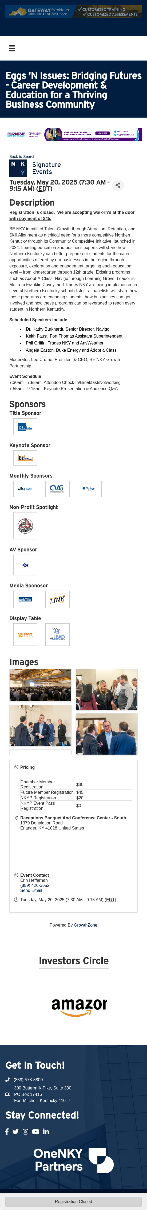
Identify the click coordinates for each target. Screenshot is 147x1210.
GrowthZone (85, 925)
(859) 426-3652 (34, 885)
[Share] (118, 185)
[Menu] (12, 48)
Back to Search (22, 156)
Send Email (31, 890)
